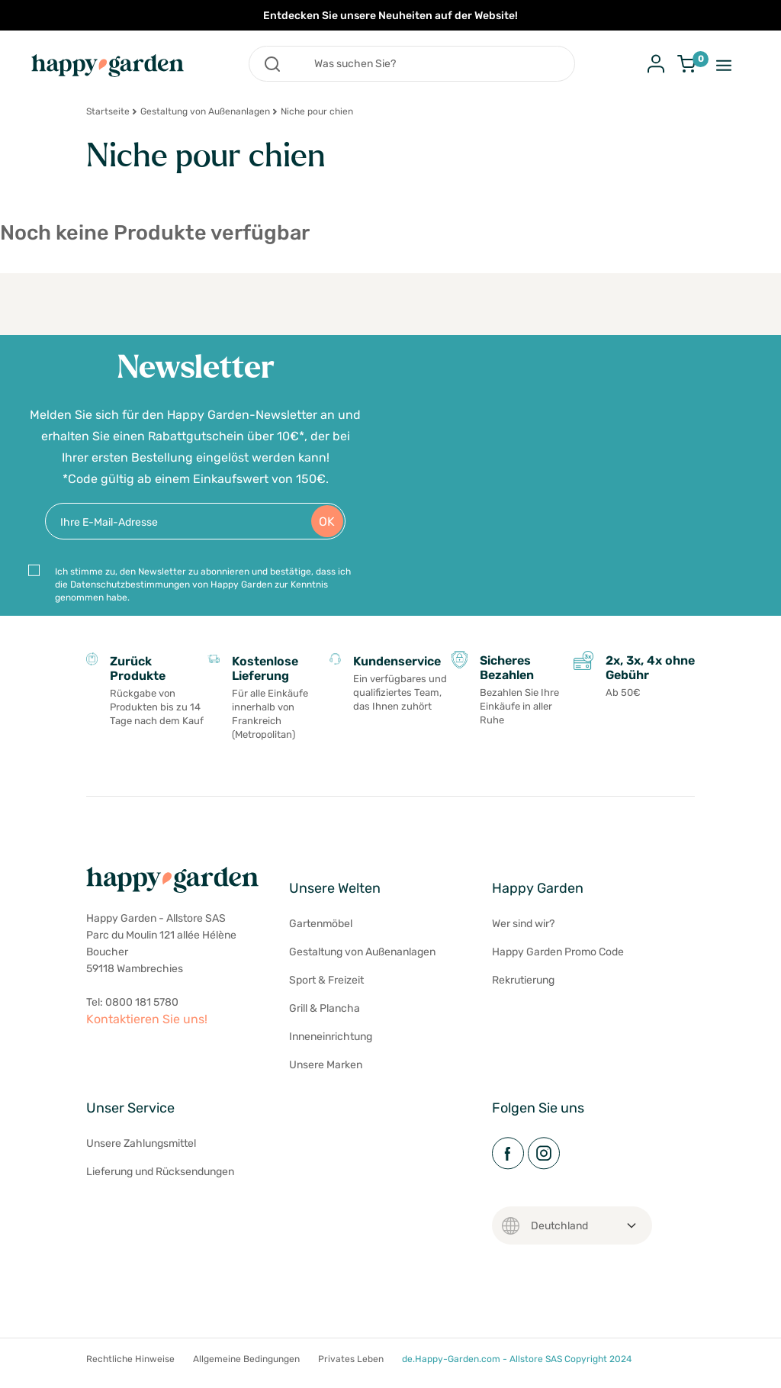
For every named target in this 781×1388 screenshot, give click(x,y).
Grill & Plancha (324, 1008)
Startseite (108, 111)
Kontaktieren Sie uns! (146, 1019)
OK (327, 521)
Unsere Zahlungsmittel (141, 1143)
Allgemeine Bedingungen (246, 1359)
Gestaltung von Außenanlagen (205, 111)
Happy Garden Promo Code (558, 951)
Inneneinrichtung (330, 1036)
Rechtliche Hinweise (130, 1359)
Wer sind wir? (523, 923)
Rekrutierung (523, 980)
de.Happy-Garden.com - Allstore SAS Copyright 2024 (517, 1359)
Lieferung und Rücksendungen (160, 1171)
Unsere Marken (325, 1064)
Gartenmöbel (320, 923)
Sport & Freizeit (326, 980)
